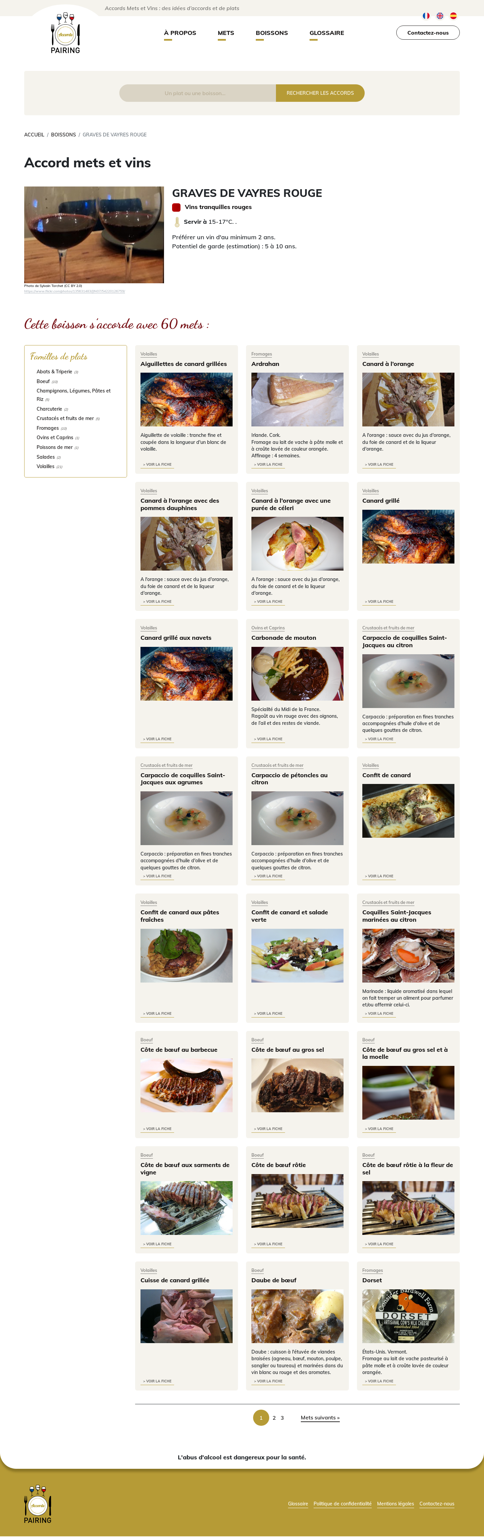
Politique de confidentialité (343, 1504)
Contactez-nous (428, 32)
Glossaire (327, 33)
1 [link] (261, 1418)
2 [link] (274, 1418)
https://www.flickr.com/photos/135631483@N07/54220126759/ (74, 291)
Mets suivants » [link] (320, 1418)
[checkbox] (75, 371)
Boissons (272, 33)
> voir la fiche (157, 464)
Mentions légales (395, 1504)
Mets (226, 33)
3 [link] (282, 1418)
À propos (180, 33)
